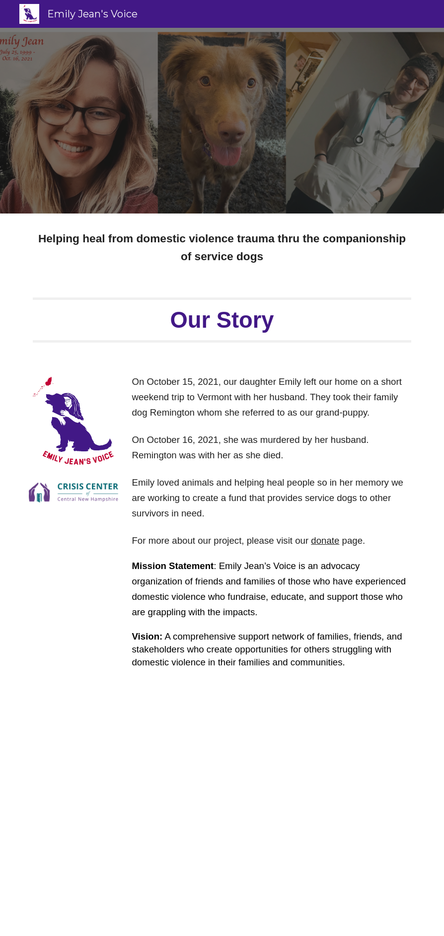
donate (325, 540)
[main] (222, 247)
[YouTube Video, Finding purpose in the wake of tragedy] (222, 810)
